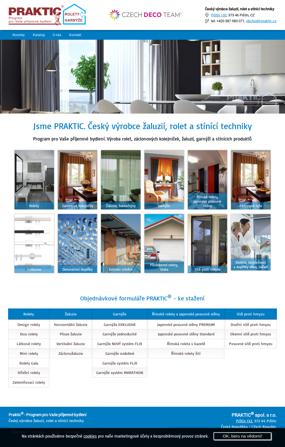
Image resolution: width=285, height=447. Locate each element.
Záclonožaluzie (70, 353)
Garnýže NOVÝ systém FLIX (119, 343)
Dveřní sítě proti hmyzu (251, 324)
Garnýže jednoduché (119, 334)
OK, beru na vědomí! (242, 436)
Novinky (19, 35)
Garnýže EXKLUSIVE (120, 324)
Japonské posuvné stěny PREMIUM (186, 324)
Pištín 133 (219, 15)
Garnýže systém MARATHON (119, 372)
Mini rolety (28, 353)
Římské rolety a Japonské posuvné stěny (186, 314)
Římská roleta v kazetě (186, 343)
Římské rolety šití (186, 353)
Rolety (28, 314)
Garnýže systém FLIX (119, 362)
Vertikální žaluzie (70, 343)
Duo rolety (29, 334)
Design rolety (28, 324)
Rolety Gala (28, 362)
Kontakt (78, 35)
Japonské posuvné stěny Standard (186, 334)
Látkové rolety (28, 343)
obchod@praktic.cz (261, 21)
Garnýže (119, 314)
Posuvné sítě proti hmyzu (251, 343)
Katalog (40, 35)
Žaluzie (70, 314)
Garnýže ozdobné (119, 353)
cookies (90, 436)
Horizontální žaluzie (70, 324)
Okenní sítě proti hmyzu (250, 334)
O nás (58, 35)
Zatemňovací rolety (28, 382)
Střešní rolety (28, 372)
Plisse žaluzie (71, 334)
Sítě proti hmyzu (251, 314)
